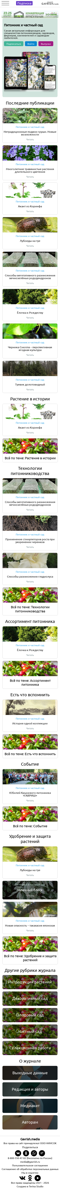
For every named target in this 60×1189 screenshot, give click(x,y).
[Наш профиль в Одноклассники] (30, 1180)
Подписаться (13, 43)
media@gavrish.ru (30, 1161)
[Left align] (50, 2)
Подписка (24, 3)
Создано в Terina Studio (30, 1186)
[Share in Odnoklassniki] (26, 1153)
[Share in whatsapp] (34, 1153)
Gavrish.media (30, 1139)
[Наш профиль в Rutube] (38, 1180)
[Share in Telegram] (42, 1153)
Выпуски (46, 43)
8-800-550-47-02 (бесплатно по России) (30, 1157)
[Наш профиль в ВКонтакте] (22, 1180)
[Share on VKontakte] (18, 1153)
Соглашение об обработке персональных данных (30, 1168)
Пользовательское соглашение (30, 1165)
